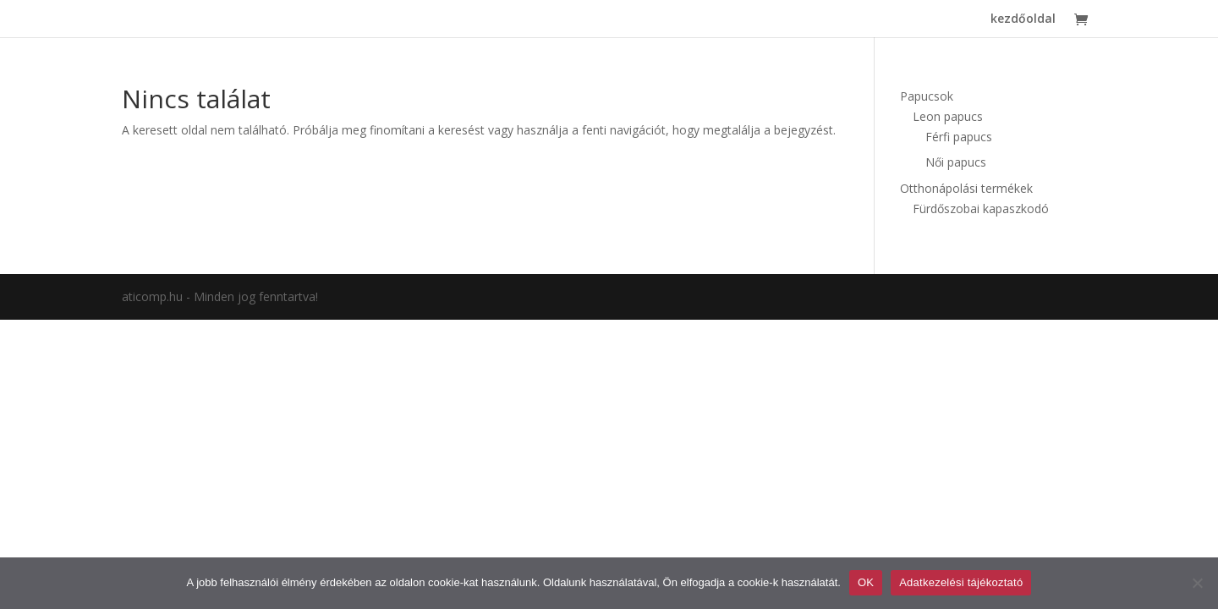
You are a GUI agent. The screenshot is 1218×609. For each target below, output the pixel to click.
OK (866, 582)
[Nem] (1196, 582)
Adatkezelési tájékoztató (961, 582)
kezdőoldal (1023, 19)
